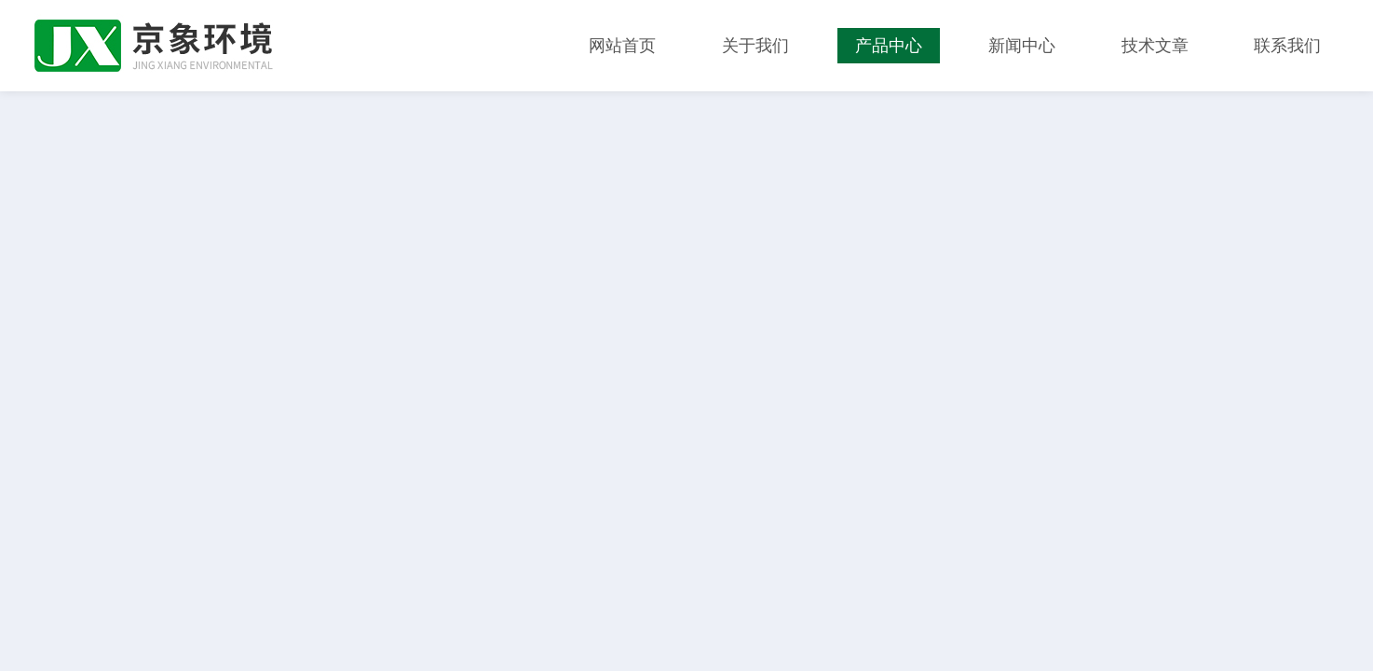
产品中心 (888, 45)
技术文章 (1155, 45)
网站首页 (622, 45)
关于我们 (755, 45)
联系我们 (1287, 45)
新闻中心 (1021, 45)
